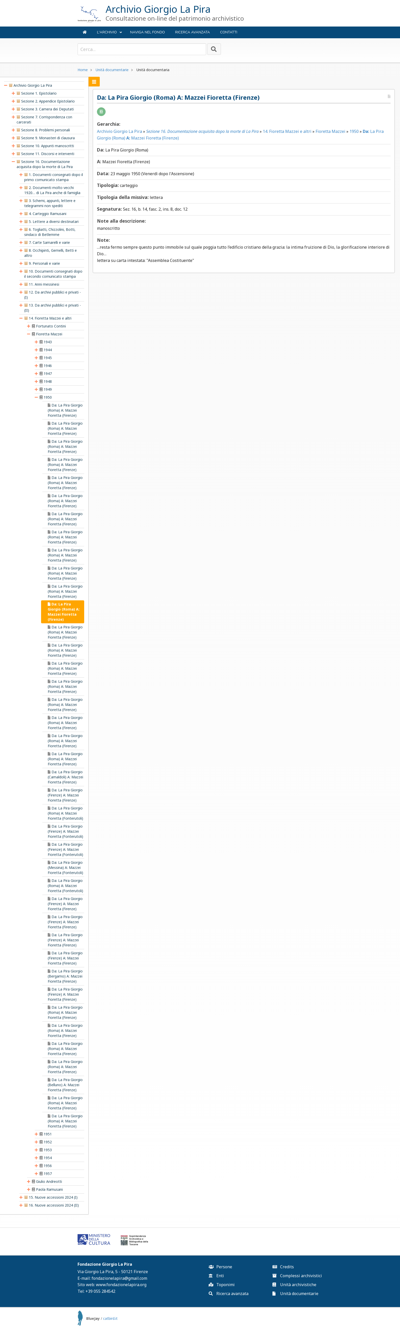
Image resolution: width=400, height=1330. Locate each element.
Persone (220, 1267)
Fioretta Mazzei (331, 131)
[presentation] (5, 85)
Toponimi (222, 1284)
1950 (355, 131)
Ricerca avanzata (192, 32)
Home (83, 69)
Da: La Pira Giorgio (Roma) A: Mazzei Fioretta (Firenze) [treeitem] (64, 612)
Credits (283, 1267)
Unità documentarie (112, 69)
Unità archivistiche (294, 1284)
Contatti (228, 32)
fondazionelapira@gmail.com (119, 1278)
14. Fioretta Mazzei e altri (288, 131)
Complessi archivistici (297, 1275)
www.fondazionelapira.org (121, 1284)
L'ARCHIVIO (109, 34)
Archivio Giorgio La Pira (120, 131)
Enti (216, 1275)
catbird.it (110, 1318)
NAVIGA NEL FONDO (147, 32)
